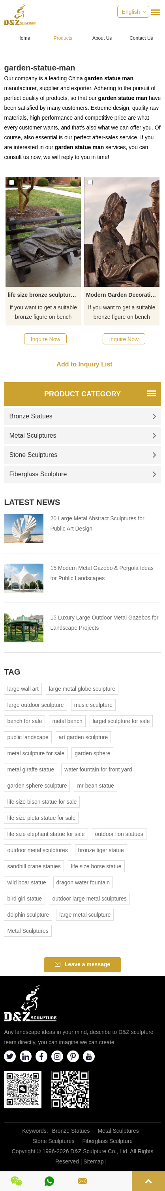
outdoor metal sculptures (37, 850)
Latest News (32, 502)
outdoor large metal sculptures (89, 898)
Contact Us (141, 38)
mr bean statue (95, 785)
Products (63, 38)
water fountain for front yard (98, 769)
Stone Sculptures (82, 454)
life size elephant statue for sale (45, 834)
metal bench (67, 721)
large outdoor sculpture (35, 705)
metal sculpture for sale (35, 753)
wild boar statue (26, 882)
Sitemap (93, 1161)
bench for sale (24, 721)
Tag (12, 672)
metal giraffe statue (30, 769)
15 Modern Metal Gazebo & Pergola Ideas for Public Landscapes (102, 573)
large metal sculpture (85, 915)
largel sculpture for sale (121, 721)
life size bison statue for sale (42, 802)
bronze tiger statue (101, 850)
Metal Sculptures (82, 435)
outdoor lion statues (119, 834)
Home (23, 38)
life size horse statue (96, 866)
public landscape (27, 737)
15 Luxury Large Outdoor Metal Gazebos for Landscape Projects (104, 622)
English (131, 12)
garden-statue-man (39, 67)
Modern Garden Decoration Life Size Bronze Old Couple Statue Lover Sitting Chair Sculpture (122, 295)
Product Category (82, 394)
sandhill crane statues (33, 866)
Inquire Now (45, 339)
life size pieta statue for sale (41, 818)
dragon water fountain (83, 882)
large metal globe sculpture (82, 689)
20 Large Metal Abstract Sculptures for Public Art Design (97, 523)
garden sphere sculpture (37, 785)
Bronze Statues (82, 416)
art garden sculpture (83, 737)
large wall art (22, 689)
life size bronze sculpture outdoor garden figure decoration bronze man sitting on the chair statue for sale (44, 295)
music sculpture (93, 705)
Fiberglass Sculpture (82, 474)
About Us (102, 38)
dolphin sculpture (28, 915)
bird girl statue (24, 898)
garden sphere (92, 753)
